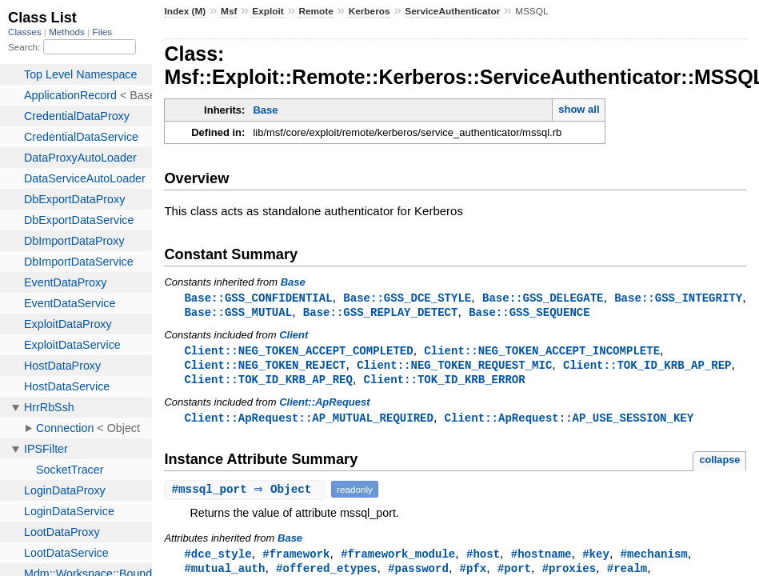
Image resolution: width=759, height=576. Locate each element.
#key (595, 558)
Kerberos (369, 11)
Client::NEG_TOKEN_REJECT (265, 367)
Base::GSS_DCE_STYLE (407, 298)
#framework (296, 558)
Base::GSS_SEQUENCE (529, 313)
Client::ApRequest (324, 406)
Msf (229, 11)
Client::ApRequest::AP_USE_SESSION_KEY (569, 422)
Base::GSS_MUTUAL (238, 313)
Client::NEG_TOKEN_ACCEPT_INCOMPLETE (542, 352)
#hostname (541, 558)
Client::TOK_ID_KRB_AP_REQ (268, 382)
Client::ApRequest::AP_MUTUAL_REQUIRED (308, 422)
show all (578, 109)
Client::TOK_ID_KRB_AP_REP (647, 367)
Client (293, 336)
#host (483, 558)
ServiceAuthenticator (452, 11)
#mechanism (653, 558)
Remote (315, 11)
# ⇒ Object (246, 494)
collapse (719, 464)
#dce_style (217, 558)
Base (265, 110)
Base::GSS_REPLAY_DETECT (380, 313)
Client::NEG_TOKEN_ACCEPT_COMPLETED (298, 352)
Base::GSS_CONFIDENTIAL (258, 298)
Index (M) (185, 11)
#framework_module (398, 558)
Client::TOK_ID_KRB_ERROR (444, 382)
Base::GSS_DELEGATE (543, 298)
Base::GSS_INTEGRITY (678, 298)
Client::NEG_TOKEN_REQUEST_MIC (454, 367)
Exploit (267, 11)
